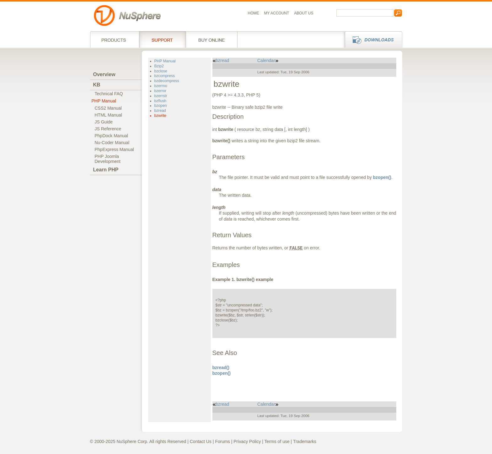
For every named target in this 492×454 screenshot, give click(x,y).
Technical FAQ (109, 93)
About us (303, 13)
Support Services (162, 39)
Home (253, 13)
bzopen (160, 105)
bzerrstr (160, 96)
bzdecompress (166, 81)
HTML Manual (108, 114)
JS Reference (108, 128)
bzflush (160, 101)
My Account (276, 13)
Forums (222, 441)
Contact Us (200, 441)
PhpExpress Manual (114, 149)
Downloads (371, 39)
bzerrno (160, 86)
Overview (104, 74)
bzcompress (164, 76)
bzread (160, 110)
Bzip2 (159, 66)
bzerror (160, 91)
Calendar (268, 60)
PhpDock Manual (111, 135)
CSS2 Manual (108, 108)
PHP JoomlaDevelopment (108, 159)
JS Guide (104, 121)
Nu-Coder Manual (112, 142)
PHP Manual (104, 100)
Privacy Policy (247, 441)
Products (114, 39)
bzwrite (160, 115)
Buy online (212, 39)
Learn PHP (106, 169)
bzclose (160, 71)
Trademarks (304, 441)
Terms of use (277, 441)
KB (96, 84)
